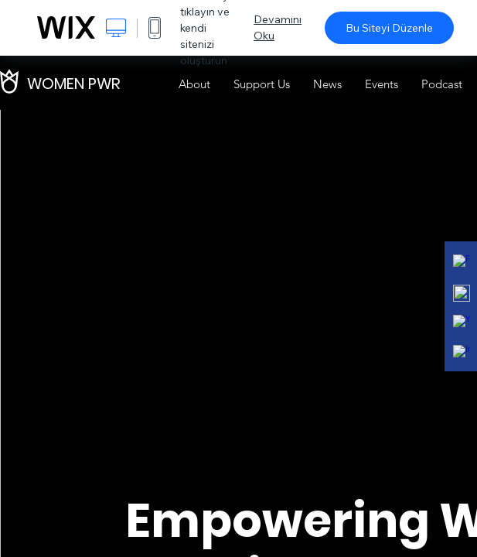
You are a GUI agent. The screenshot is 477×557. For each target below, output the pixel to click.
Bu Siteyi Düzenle (389, 28)
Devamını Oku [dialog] (278, 27)
